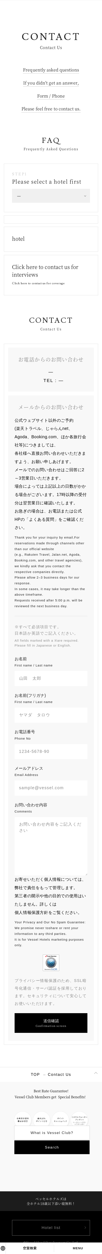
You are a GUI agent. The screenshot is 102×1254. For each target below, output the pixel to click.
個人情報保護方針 (31, 913)
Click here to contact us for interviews (45, 274)
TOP (35, 1074)
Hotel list (51, 1228)
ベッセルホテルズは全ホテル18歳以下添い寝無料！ (51, 1201)
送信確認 (51, 1023)
